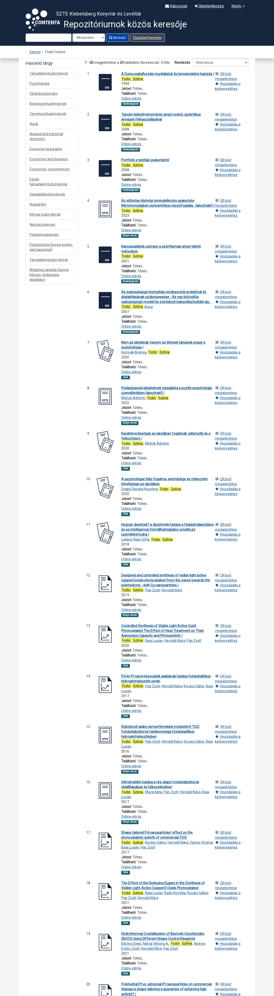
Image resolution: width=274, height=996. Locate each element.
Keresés (117, 38)
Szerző (35, 52)
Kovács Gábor (194, 686)
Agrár (34, 124)
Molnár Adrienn (133, 398)
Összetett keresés (147, 38)
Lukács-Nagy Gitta (135, 539)
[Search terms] (48, 37)
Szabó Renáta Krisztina (139, 489)
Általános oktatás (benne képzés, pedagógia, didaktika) (49, 275)
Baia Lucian (154, 641)
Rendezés (182, 62)
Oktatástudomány (44, 94)
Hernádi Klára (171, 590)
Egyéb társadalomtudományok (48, 181)
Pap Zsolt (152, 590)
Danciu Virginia (201, 842)
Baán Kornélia (175, 893)
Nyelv (238, 6)
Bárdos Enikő (131, 944)
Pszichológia (39, 83)
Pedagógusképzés (44, 235)
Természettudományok (48, 114)
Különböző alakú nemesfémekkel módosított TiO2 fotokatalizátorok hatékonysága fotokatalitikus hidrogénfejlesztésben (160, 732)
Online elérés (131, 98)
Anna (137, 306)
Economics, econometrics (49, 169)
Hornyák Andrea (133, 352)
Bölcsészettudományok (48, 104)
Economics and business (49, 159)
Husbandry (38, 204)
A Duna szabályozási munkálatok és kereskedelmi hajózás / (167, 74)
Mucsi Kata (153, 792)
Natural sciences (42, 224)
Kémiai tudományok (45, 214)
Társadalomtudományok (49, 73)
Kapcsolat (176, 6)
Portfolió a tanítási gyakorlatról (145, 160)
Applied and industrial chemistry (46, 136)
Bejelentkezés (209, 6)
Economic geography (46, 149)
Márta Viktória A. (156, 944)
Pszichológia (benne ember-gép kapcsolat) (51, 247)
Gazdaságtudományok (47, 194)
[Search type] (88, 37)
